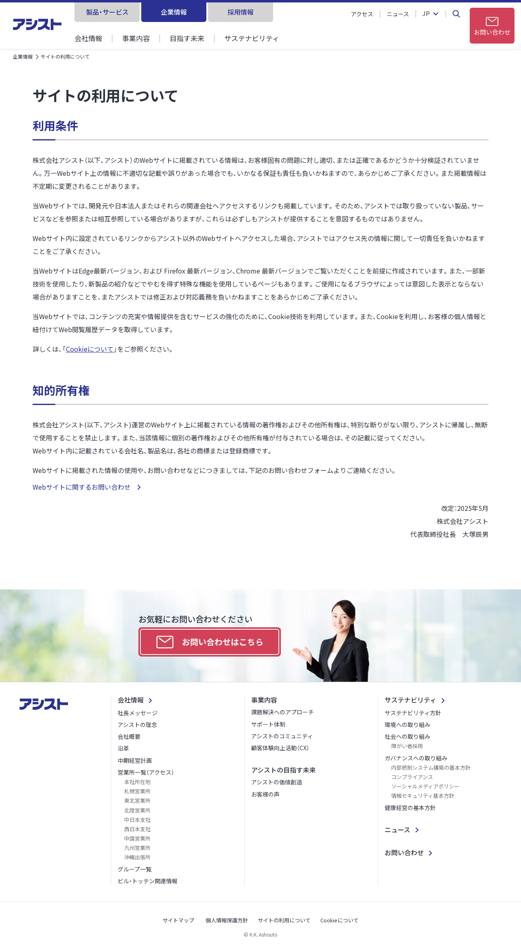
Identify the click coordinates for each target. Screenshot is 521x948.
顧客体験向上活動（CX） (280, 748)
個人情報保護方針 (227, 920)
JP (426, 14)
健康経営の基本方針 (410, 808)
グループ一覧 (134, 869)
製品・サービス (107, 12)
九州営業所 (137, 848)
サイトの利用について (284, 920)
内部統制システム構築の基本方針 (431, 767)
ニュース (398, 14)
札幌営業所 (137, 791)
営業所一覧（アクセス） (146, 772)
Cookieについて (90, 349)
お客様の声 (265, 794)
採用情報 (241, 12)
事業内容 (136, 38)
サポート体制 (268, 724)
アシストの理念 (137, 724)
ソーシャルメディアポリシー (425, 786)
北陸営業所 (137, 810)
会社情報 (88, 38)
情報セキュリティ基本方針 (422, 795)
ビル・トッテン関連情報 (147, 881)
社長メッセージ (138, 713)
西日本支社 (137, 829)
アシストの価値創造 (276, 782)
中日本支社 (137, 819)
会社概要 (129, 736)
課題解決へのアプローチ (282, 712)
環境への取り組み (407, 724)
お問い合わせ (404, 852)
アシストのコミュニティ (282, 736)
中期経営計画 (135, 760)
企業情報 (174, 12)
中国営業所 (137, 838)
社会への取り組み (407, 736)
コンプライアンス (412, 777)
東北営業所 (137, 800)
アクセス (362, 14)
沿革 (123, 748)
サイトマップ (178, 920)
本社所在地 (137, 782)
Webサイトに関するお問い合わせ (82, 487)
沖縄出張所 (137, 857)
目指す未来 (187, 38)
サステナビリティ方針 (413, 713)
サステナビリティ (251, 38)
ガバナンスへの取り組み (416, 758)
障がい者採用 (407, 746)
